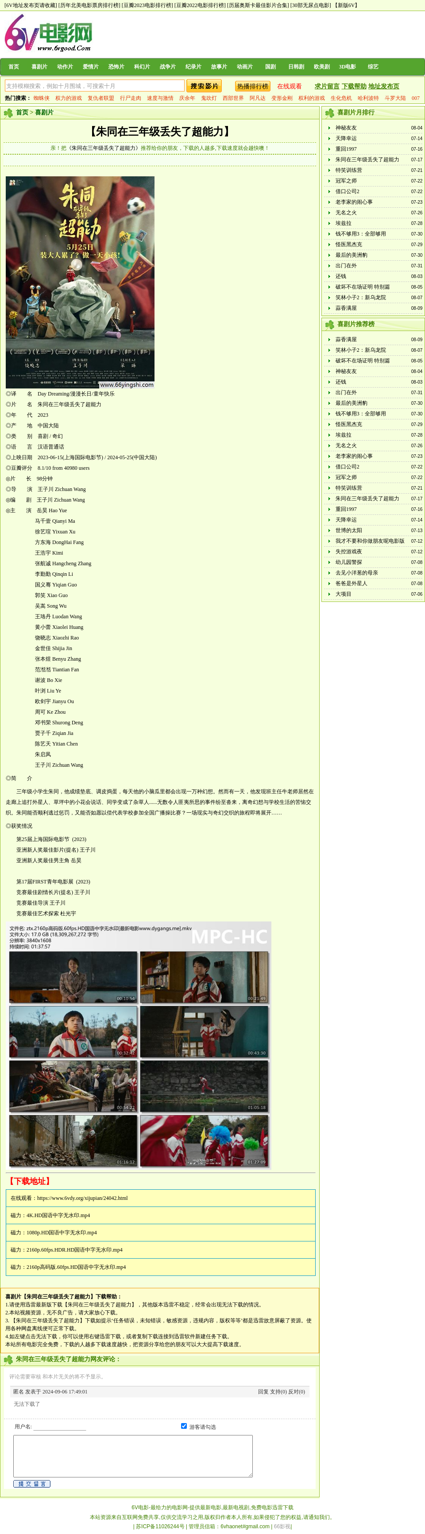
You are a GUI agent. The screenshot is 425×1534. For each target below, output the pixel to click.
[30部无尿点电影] (310, 5)
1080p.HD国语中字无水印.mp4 (62, 1232)
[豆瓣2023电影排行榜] (147, 5)
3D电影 (347, 67)
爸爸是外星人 (351, 583)
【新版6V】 (346, 5)
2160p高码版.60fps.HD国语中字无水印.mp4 (76, 1267)
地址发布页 (383, 86)
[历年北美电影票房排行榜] (89, 5)
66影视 (282, 1526)
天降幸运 (346, 138)
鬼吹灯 (209, 98)
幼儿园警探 (349, 562)
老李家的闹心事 (354, 202)
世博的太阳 (349, 530)
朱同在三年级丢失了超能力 (367, 159)
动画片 (245, 67)
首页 (13, 67)
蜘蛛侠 (42, 98)
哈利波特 (368, 98)
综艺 (373, 67)
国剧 (270, 67)
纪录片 (193, 67)
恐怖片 (116, 67)
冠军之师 (346, 181)
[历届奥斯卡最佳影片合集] (258, 5)
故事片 (219, 67)
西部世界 (233, 98)
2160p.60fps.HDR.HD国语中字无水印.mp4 (75, 1250)
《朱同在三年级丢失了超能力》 (103, 148)
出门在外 (346, 266)
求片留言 (327, 86)
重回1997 (346, 149)
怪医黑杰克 (349, 244)
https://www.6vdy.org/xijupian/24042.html (82, 1198)
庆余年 (187, 98)
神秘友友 (346, 128)
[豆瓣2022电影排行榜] (200, 5)
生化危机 (341, 98)
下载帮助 (354, 86)
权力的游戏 (68, 98)
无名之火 (346, 212)
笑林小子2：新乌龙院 (361, 297)
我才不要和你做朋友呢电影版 (370, 541)
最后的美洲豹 (351, 255)
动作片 (65, 67)
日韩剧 (296, 67)
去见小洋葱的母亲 (357, 573)
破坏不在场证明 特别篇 (363, 287)
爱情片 (91, 67)
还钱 (341, 276)
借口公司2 (347, 191)
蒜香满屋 (346, 308)
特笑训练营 (349, 170)
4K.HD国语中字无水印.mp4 (58, 1215)
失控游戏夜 (349, 551)
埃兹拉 (344, 223)
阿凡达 (258, 98)
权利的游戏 (311, 98)
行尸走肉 (130, 98)
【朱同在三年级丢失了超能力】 (159, 131)
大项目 (344, 594)
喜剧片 (39, 67)
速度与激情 (160, 98)
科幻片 (142, 67)
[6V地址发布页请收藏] (30, 5)
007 (416, 98)
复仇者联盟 (101, 98)
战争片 (168, 67)
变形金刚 (282, 98)
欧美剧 (322, 67)
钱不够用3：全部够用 (361, 234)
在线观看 (289, 86)
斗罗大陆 (395, 98)
